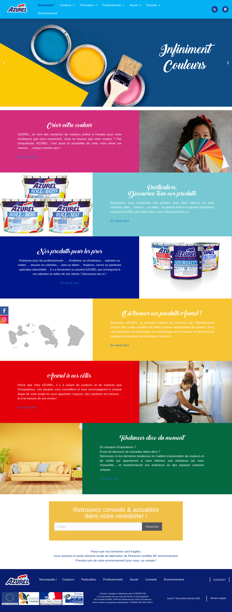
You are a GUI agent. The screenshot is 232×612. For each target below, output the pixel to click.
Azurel (135, 5)
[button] (67, 5)
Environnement (47, 13)
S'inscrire (152, 527)
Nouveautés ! (46, 5)
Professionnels (113, 5)
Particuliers (88, 5)
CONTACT (219, 579)
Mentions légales (218, 598)
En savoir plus (27, 157)
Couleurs (67, 5)
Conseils (153, 5)
